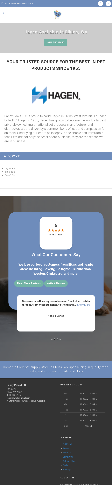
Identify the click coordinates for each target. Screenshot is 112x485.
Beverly (49, 268)
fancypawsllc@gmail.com (18, 396)
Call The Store (55, 42)
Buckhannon (82, 268)
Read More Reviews (29, 282)
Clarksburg (54, 272)
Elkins (72, 264)
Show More (83, 302)
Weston (39, 272)
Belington (63, 268)
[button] (52, 336)
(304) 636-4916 (14, 393)
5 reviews (56, 234)
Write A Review (56, 282)
